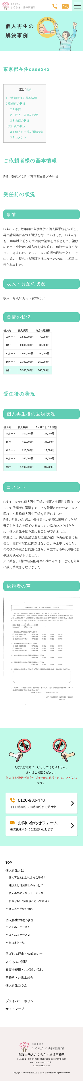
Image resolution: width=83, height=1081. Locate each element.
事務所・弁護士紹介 (19, 977)
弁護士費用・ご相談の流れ (24, 969)
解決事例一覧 (17, 942)
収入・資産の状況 (24, 115)
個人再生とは (15, 870)
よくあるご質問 (16, 962)
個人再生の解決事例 (19, 920)
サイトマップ (15, 1009)
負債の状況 (19, 120)
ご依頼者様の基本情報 (21, 98)
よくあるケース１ (19, 927)
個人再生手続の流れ (21, 908)
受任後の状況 (15, 126)
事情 (15, 109)
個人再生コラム (16, 985)
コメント (18, 137)
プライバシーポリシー (21, 1001)
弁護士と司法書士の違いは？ (26, 885)
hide (28, 89)
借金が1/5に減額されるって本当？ (29, 901)
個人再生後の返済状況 (27, 132)
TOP (9, 862)
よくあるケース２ (19, 934)
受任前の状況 (15, 103)
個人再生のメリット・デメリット (29, 893)
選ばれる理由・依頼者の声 (24, 954)
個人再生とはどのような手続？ (27, 877)
